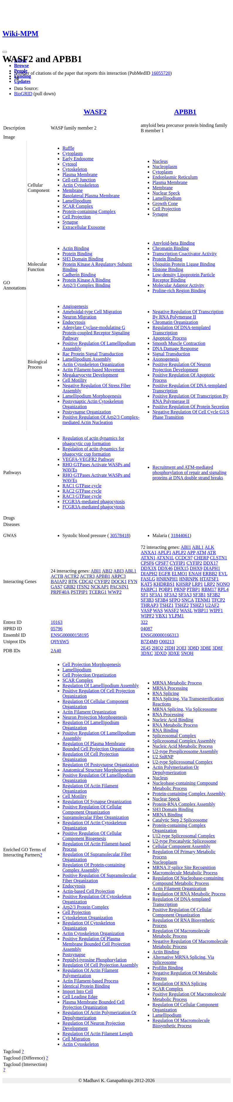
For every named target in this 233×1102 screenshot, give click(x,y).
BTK (73, 581)
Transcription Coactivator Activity (184, 253)
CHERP (201, 557)
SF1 (144, 594)
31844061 (180, 535)
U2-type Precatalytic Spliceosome (184, 841)
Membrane (72, 190)
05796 (56, 628)
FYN (132, 581)
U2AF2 (212, 605)
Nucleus (160, 161)
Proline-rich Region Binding (179, 290)
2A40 (56, 650)
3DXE (174, 653)
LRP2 (209, 584)
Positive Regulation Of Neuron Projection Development (181, 367)
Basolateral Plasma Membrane (91, 195)
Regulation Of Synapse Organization (97, 801)
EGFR (165, 573)
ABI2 (107, 570)
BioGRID (23, 93)
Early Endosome (77, 158)
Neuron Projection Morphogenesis (94, 717)
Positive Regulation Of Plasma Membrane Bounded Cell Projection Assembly (96, 944)
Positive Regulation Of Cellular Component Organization (92, 809)
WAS (158, 610)
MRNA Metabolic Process (177, 682)
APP (191, 552)
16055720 (161, 73)
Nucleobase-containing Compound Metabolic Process (185, 786)
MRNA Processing (170, 688)
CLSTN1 (218, 557)
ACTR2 (71, 576)
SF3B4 (161, 599)
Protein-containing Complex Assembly (188, 793)
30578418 (119, 535)
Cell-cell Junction (79, 179)
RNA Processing (167, 714)
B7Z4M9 (149, 641)
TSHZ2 (182, 605)
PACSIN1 (119, 586)
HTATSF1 (209, 578)
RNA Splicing (165, 693)
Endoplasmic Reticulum (175, 177)
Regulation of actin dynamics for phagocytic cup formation (93, 441)
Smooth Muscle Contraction (178, 343)
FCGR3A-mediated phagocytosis (93, 501)
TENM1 (202, 599)
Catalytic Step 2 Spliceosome (180, 819)
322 (144, 622)
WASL (186, 610)
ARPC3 (118, 576)
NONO (223, 584)
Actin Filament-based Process (90, 980)
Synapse (70, 221)
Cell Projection (76, 216)
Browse (21, 65)
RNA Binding (165, 730)
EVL (222, 573)
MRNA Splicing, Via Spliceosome (184, 709)
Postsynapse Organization (86, 411)
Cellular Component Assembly (181, 846)
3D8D (193, 647)
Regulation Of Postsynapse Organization (100, 764)
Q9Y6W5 (60, 641)
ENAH (194, 573)
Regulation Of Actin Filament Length (97, 1033)
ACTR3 (87, 576)
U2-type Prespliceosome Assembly (185, 751)
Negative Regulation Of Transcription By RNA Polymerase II (187, 314)
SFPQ (174, 599)
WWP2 (115, 592)
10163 (56, 622)
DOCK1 (119, 581)
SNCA (187, 599)
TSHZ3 (197, 605)
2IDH (169, 647)
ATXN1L (165, 557)
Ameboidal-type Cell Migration (92, 311)
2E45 (146, 647)
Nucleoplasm (164, 166)
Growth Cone (165, 203)
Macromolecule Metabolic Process (184, 872)
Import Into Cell (77, 991)
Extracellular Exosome (83, 227)
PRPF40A (60, 592)
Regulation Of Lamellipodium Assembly (100, 685)
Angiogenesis (75, 306)
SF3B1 (199, 594)
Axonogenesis (165, 359)
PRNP (179, 589)
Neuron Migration (79, 316)
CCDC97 (184, 557)
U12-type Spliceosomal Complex (183, 835)
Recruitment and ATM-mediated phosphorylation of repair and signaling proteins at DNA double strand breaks (189, 472)
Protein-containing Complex (89, 211)
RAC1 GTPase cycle (81, 485)
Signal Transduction (171, 353)
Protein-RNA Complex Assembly (183, 804)
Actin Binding (75, 248)
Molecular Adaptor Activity (178, 285)
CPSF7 (161, 563)
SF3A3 (185, 594)
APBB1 (185, 111)
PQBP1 (166, 589)
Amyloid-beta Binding (173, 243)
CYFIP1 (177, 563)
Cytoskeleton (74, 169)
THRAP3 (149, 605)
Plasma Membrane (80, 174)
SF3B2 (213, 594)
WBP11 (201, 610)
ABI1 (96, 570)
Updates (22, 81)
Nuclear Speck (166, 192)
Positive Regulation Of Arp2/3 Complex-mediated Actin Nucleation (101, 420)
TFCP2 (218, 599)
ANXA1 (149, 552)
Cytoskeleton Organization (87, 917)
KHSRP (183, 584)
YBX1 (161, 615)
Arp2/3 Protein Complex (85, 907)
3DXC (147, 653)
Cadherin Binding (79, 274)
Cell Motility (74, 380)
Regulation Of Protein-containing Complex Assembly (93, 867)
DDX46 (165, 568)
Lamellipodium (76, 200)
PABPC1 (149, 589)
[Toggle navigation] (4, 52)
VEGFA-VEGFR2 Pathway (88, 459)
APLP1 (164, 552)
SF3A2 (170, 594)
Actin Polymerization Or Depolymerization (175, 770)
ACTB (57, 576)
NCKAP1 (100, 586)
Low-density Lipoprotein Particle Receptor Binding (183, 277)
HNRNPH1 (167, 578)
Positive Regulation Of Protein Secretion (190, 406)
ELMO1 (179, 573)
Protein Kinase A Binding (86, 279)
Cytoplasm (72, 153)
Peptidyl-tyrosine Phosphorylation (94, 959)
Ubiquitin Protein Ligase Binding (183, 264)
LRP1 (197, 584)
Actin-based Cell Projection (88, 891)
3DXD (160, 653)
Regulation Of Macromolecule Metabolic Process (181, 933)
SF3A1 (156, 594)
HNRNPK (188, 578)
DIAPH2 (149, 573)
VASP (146, 610)
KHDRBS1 (164, 584)
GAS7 (56, 586)
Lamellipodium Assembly (86, 359)
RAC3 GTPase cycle (81, 496)
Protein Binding (77, 253)
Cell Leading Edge (80, 996)
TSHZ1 (166, 605)
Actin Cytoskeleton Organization (93, 364)
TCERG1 (97, 592)
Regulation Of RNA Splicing (179, 983)
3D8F (217, 647)
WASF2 (95, 111)
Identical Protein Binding (86, 986)
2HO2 (157, 647)
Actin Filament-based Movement (93, 369)
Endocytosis (73, 322)
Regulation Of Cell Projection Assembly (100, 965)
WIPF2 (147, 615)
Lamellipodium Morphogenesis (91, 396)
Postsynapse (73, 954)
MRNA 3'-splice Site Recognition (184, 867)
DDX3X (149, 568)
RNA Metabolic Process (175, 725)
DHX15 (181, 568)
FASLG (148, 578)
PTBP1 (193, 589)
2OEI (181, 647)
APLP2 (179, 552)
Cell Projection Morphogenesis (91, 664)
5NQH (187, 653)
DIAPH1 (211, 568)
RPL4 (223, 589)
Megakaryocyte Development (90, 374)
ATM (201, 552)
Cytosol (69, 163)
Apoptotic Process (169, 337)
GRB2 (70, 586)
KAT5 (146, 584)
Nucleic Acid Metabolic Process (182, 746)
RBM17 (209, 589)
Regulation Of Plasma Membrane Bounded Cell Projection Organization (98, 746)
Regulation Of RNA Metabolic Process (189, 893)
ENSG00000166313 (160, 635)
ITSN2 (83, 586)
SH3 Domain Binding (82, 258)
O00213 (166, 641)
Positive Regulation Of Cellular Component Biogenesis (92, 836)
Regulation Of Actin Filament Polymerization (90, 973)
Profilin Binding (167, 967)
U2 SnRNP (163, 756)
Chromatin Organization (175, 322)
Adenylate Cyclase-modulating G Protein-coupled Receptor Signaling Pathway (96, 332)
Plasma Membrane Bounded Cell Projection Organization (93, 1004)
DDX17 (210, 563)
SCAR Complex (77, 206)
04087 (146, 628)
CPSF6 (147, 563)
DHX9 (196, 568)
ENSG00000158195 (70, 635)
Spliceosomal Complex (174, 735)
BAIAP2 (59, 581)
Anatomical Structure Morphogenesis (97, 769)
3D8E (205, 647)
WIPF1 (216, 610)
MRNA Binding (167, 814)
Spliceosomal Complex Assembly (184, 740)
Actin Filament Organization (89, 711)
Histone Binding (167, 269)
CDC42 (86, 581)
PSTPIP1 (79, 592)
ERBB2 (210, 573)
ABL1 (130, 570)
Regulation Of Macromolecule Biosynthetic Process (181, 1023)
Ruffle (68, 148)
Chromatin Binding (170, 248)
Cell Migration (76, 1038)
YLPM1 (176, 615)
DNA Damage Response (175, 348)
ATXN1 (148, 557)
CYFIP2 (102, 581)
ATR (211, 552)
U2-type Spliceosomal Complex (182, 761)
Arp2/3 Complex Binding (86, 285)
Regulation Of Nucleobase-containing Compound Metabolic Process (188, 881)
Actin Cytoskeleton (80, 185)
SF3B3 (147, 599)
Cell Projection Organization (89, 674)
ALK (209, 547)
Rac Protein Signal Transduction (92, 353)
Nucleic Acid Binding (172, 719)
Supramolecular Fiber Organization (95, 817)
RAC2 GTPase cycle (81, 490)
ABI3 (118, 570)
